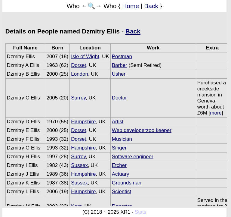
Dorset (78, 65)
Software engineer (132, 156)
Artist (118, 121)
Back (151, 5)
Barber (119, 65)
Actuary (120, 174)
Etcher (119, 165)
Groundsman (126, 183)
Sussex (79, 165)
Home (130, 5)
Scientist (121, 191)
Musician (122, 139)
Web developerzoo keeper (141, 130)
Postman (122, 56)
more (216, 113)
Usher (118, 74)
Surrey (78, 98)
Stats (140, 212)
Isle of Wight (85, 56)
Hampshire (83, 121)
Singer (119, 148)
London (79, 74)
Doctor (119, 98)
